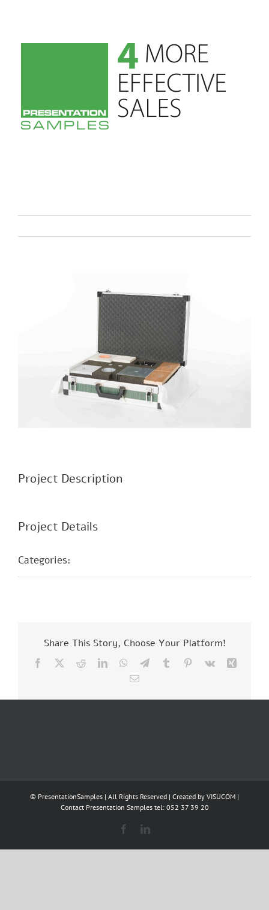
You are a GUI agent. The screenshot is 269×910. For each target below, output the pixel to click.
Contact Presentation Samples (107, 807)
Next (230, 226)
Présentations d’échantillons (148, 560)
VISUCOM (221, 796)
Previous (189, 226)
